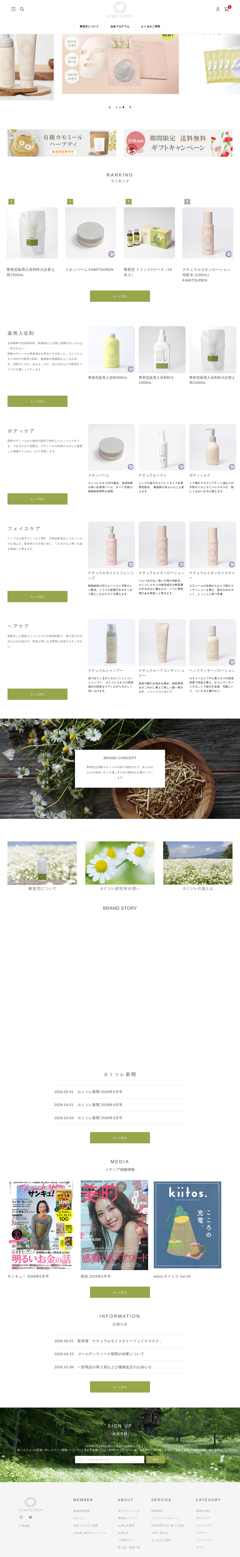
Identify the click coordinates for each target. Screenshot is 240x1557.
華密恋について (89, 26)
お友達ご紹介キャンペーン (90, 1532)
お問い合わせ (159, 1532)
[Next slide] (130, 107)
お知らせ (123, 1532)
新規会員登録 (81, 1510)
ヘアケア (201, 1532)
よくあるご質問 (150, 26)
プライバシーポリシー (165, 1518)
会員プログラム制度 (85, 1525)
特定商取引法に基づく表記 (168, 1525)
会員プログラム (120, 26)
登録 (155, 1459)
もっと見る (120, 296)
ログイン (78, 1518)
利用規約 (156, 1510)
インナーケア (204, 1540)
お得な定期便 (126, 1525)
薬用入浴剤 (203, 1510)
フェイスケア (204, 1525)
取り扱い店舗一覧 (129, 1547)
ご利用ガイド (126, 1540)
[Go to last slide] (109, 107)
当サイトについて (129, 1510)
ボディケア (203, 1518)
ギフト (200, 1547)
